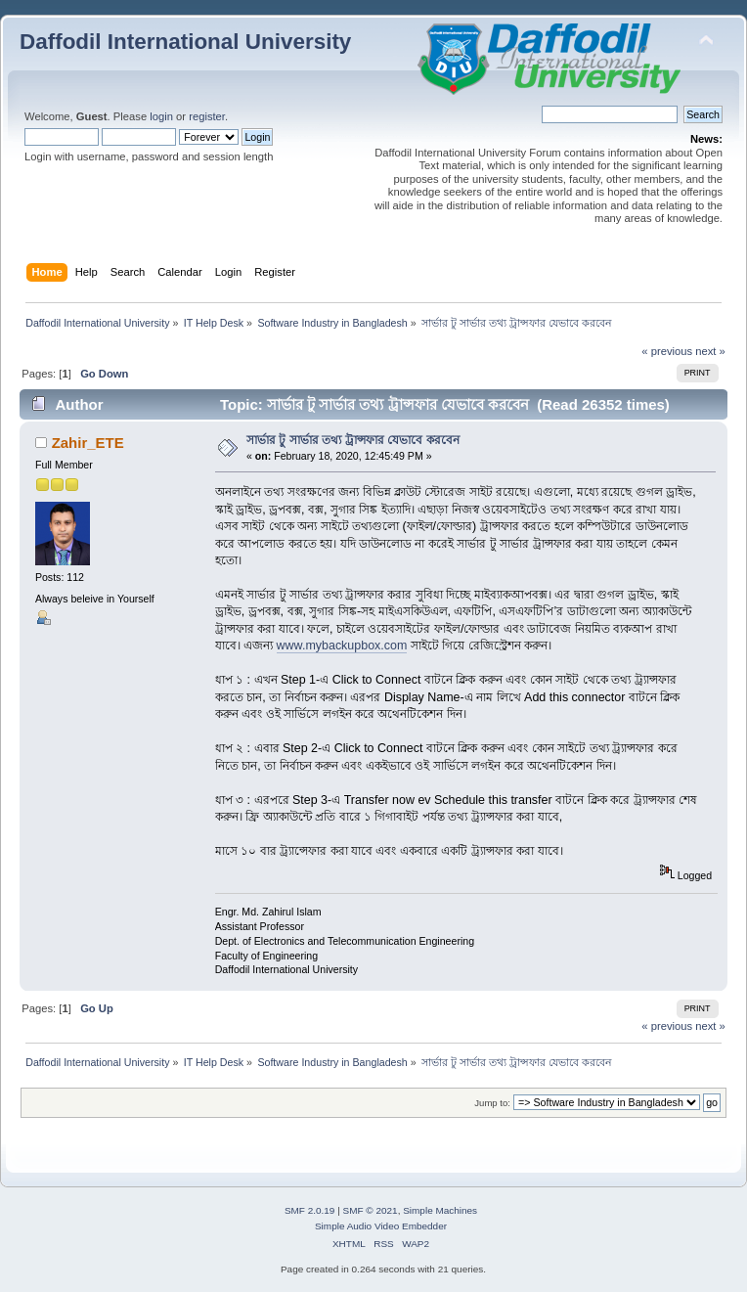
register (207, 116)
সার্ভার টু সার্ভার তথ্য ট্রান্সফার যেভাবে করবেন (353, 440)
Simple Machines (440, 1210)
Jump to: (492, 1102)
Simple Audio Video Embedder (381, 1226)
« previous (666, 351)
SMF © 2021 (370, 1210)
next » (710, 351)
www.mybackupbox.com (342, 645)
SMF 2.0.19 (310, 1210)
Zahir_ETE (88, 442)
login (161, 116)
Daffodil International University (185, 41)
